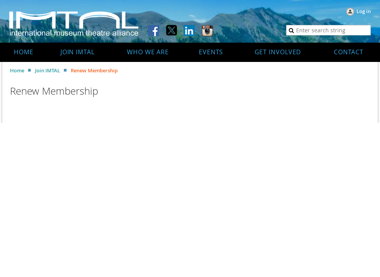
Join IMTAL (47, 70)
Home (17, 70)
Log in (364, 11)
